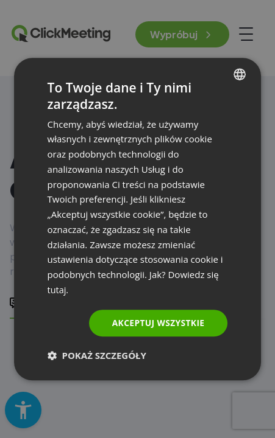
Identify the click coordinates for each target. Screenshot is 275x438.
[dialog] (138, 219)
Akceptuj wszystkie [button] (157, 322)
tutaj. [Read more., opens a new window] (59, 289)
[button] (97, 355)
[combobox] (240, 74)
